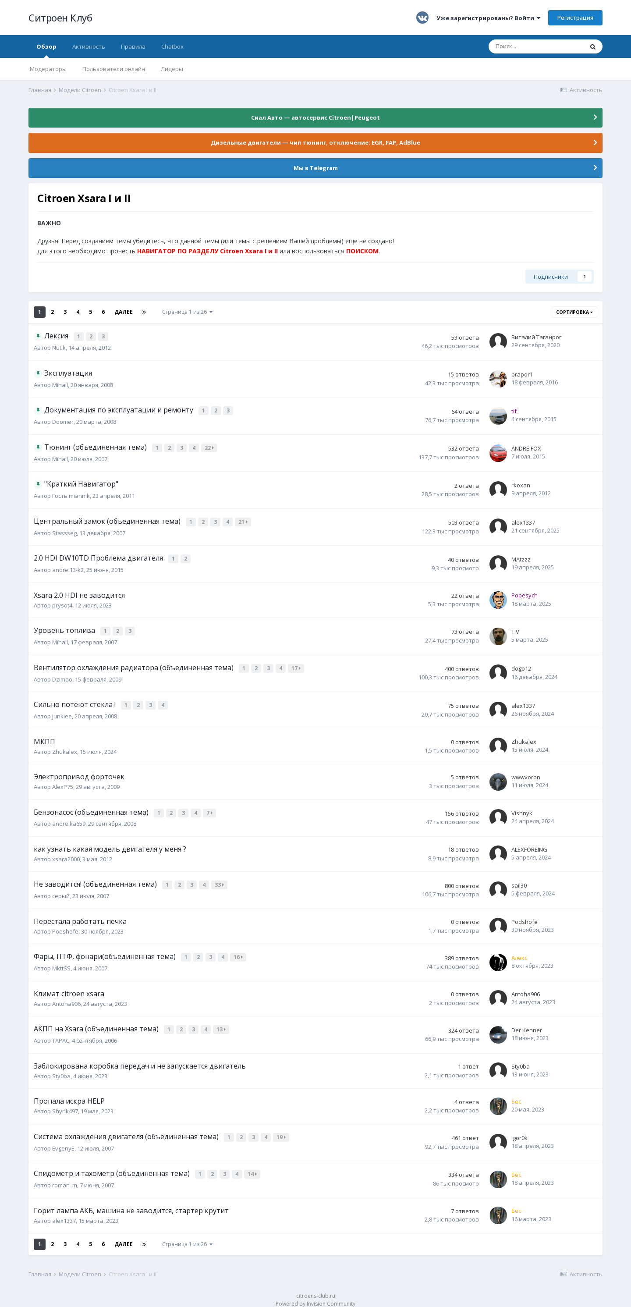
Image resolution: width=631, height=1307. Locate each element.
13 (222, 1022)
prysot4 (62, 603)
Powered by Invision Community (315, 1294)
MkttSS (61, 962)
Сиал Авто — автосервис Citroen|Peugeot (315, 117)
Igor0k (519, 1129)
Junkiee (62, 712)
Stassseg (64, 532)
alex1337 (523, 522)
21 (243, 522)
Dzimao (62, 676)
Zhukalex (64, 747)
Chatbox (172, 46)
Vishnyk (521, 809)
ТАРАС (60, 1033)
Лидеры (172, 69)
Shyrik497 (65, 1104)
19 (282, 1129)
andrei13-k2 (68, 568)
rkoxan (520, 485)
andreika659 (68, 819)
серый (61, 890)
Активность (88, 46)
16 (239, 951)
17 (296, 665)
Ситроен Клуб (60, 17)
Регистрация (575, 17)
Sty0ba (61, 1068)
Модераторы (48, 69)
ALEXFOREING (529, 844)
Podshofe (65, 925)
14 (253, 1165)
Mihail (60, 385)
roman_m (64, 1176)
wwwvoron (525, 773)
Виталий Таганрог (536, 337)
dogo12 (521, 666)
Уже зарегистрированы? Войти (488, 18)
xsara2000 (66, 854)
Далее (123, 312)
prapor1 (522, 374)
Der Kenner (526, 1023)
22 (210, 447)
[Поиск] (536, 46)
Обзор (46, 50)
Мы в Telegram (316, 168)
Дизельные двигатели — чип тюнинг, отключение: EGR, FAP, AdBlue (315, 142)
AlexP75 (62, 782)
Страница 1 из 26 (187, 312)
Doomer (63, 422)
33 (220, 880)
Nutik (59, 348)
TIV (515, 629)
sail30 (519, 880)
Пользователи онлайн (113, 69)
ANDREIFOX (526, 448)
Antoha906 (66, 997)
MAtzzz (521, 558)
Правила (133, 46)
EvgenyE (63, 1140)
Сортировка (574, 312)
